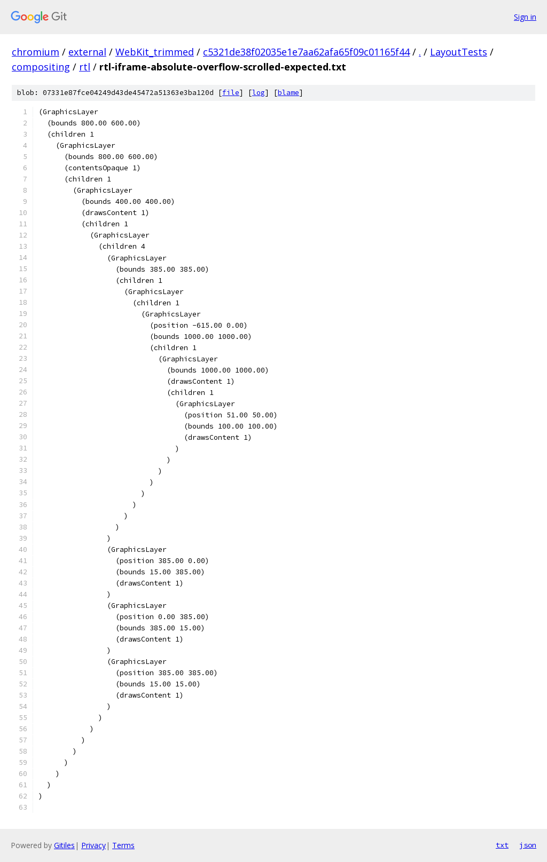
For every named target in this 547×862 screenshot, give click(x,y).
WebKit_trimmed (154, 51)
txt (502, 845)
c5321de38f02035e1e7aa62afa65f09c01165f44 (306, 51)
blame (288, 92)
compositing (41, 66)
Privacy (93, 845)
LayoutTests (458, 51)
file (230, 92)
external (87, 51)
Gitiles (64, 845)
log (258, 92)
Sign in (525, 17)
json (527, 845)
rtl (84, 66)
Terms (123, 845)
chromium (35, 51)
